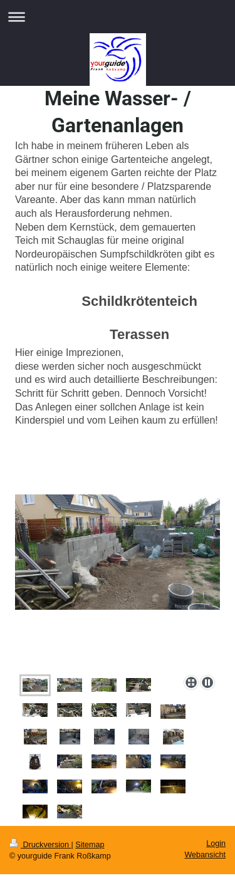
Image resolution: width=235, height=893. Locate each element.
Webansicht (205, 854)
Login (216, 843)
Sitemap (89, 844)
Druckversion (40, 844)
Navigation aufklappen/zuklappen (117, 16)
